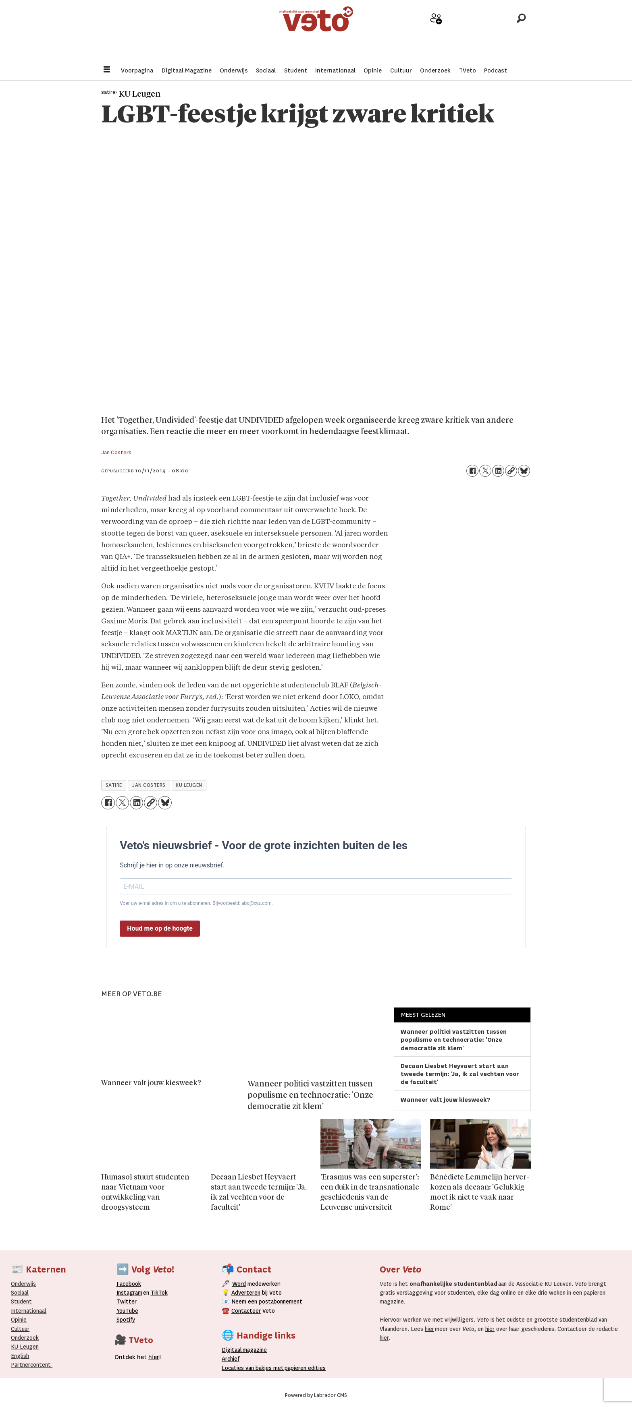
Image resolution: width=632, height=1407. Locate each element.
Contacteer (246, 1310)
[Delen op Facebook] (472, 471)
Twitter (126, 1301)
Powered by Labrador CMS (316, 1395)
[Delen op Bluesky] (524, 471)
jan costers (149, 785)
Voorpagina (137, 70)
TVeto (467, 70)
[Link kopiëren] (511, 471)
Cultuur (401, 70)
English (20, 1355)
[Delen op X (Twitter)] (485, 471)
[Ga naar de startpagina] (316, 30)
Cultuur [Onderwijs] (20, 1329)
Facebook (128, 1283)
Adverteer (408, 32)
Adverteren (245, 1292)
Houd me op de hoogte (160, 928)
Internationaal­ (28, 1310)
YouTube (127, 1310)
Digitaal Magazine (187, 70)
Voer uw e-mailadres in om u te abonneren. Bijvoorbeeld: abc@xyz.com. (196, 903)
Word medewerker (436, 35)
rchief (230, 1358)
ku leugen (189, 785)
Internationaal (335, 70)
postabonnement (280, 1301)
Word (239, 1283)
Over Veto (492, 32)
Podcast (495, 70)
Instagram (129, 1292)
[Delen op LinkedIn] (498, 471)
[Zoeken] (521, 30)
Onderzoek (435, 70)
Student (295, 70)
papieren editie (303, 1368)
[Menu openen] (106, 70)
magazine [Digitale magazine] (246, 1349)
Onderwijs (234, 70)
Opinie (373, 70)
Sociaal (266, 70)
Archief (464, 32)
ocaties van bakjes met (254, 1368)
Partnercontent (31, 1364)
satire (114, 785)
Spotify (125, 1319)
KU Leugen (25, 1346)
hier (429, 1329)
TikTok (159, 1292)
